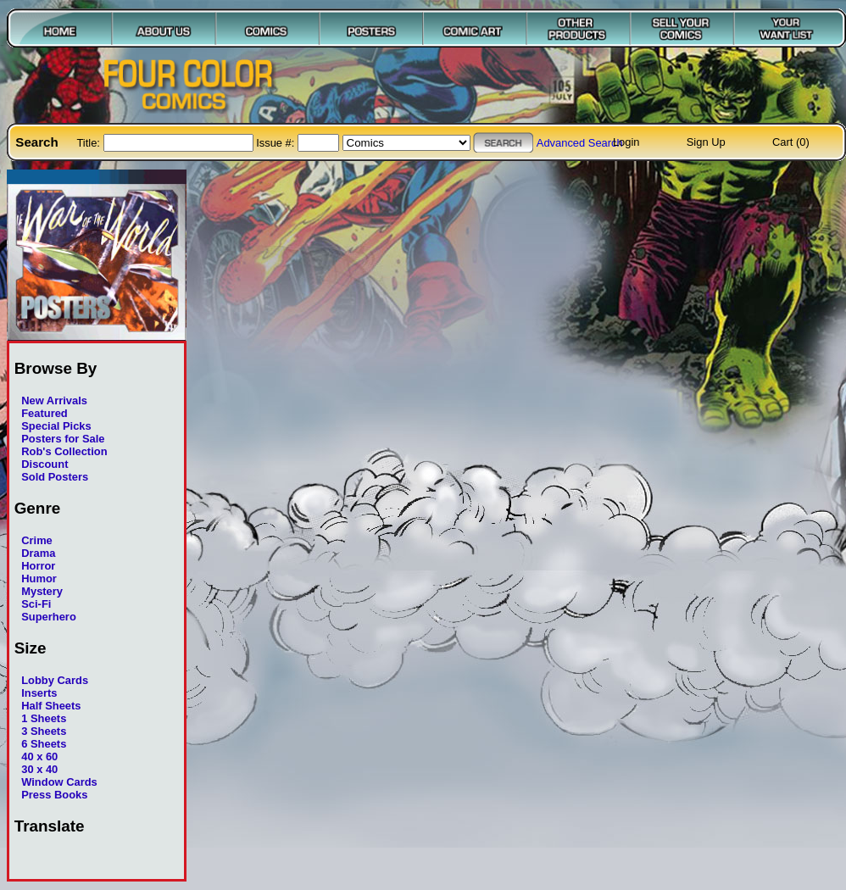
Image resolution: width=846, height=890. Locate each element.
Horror (38, 565)
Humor (39, 578)
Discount (44, 464)
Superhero (48, 616)
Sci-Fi (36, 604)
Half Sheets (51, 705)
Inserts (39, 693)
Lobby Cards (54, 680)
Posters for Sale (62, 438)
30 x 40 (39, 769)
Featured (44, 413)
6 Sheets (43, 743)
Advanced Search (580, 142)
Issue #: (277, 142)
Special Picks (56, 426)
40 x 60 (39, 756)
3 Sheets (43, 731)
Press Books (54, 794)
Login (626, 142)
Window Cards (59, 782)
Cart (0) (791, 142)
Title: (89, 142)
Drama (38, 553)
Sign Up (706, 142)
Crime (37, 540)
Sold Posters (54, 476)
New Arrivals (54, 400)
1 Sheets (43, 718)
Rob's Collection (64, 451)
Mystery (42, 591)
